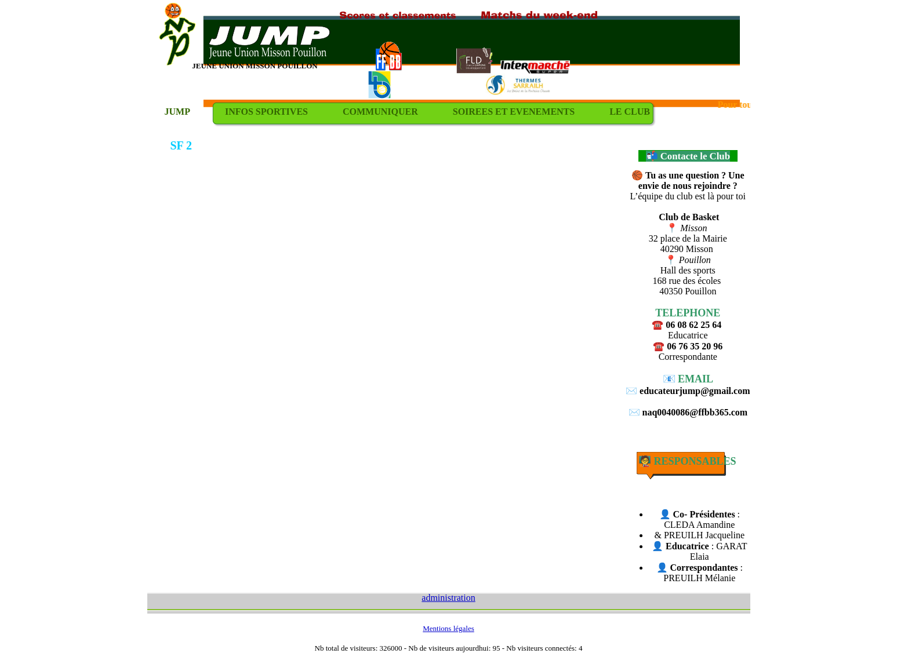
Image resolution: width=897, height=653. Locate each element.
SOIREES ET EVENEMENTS (514, 111)
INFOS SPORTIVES (266, 111)
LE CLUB (629, 111)
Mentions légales (448, 628)
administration (448, 598)
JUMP (177, 111)
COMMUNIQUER (380, 111)
